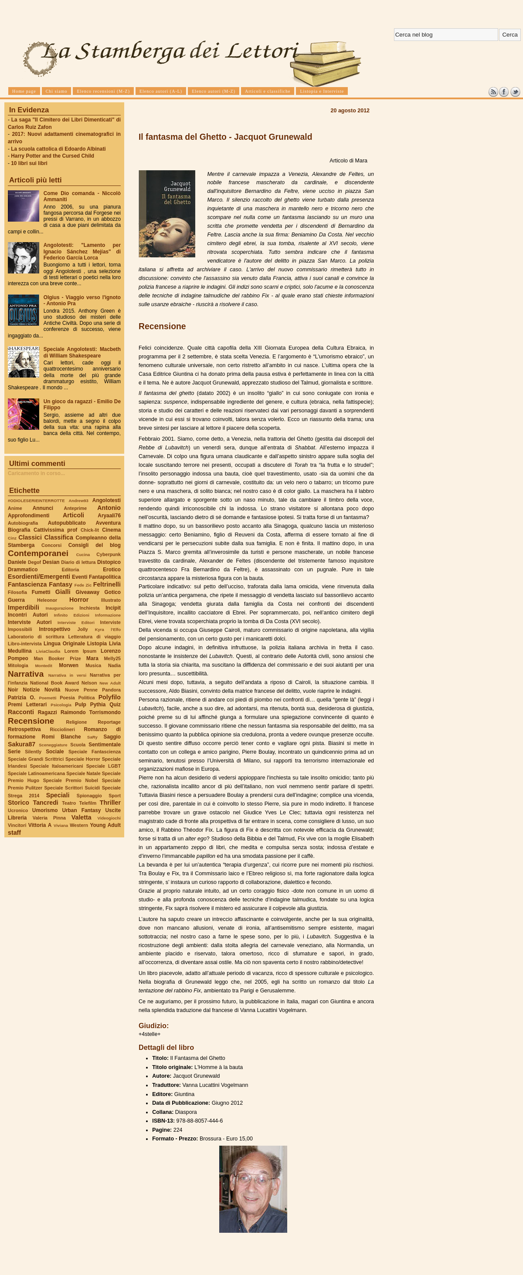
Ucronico (18, 810)
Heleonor (47, 600)
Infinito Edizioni (71, 615)
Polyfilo (109, 697)
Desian (51, 562)
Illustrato (111, 600)
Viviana (61, 825)
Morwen (68, 665)
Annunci (43, 508)
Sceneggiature (53, 744)
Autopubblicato (67, 523)
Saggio (112, 737)
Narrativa (26, 673)
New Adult (110, 683)
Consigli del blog (94, 545)
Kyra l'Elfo (108, 629)
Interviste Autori (30, 622)
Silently (33, 751)
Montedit (43, 665)
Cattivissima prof (55, 530)
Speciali (58, 795)
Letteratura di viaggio (94, 636)
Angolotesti (106, 500)
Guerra (16, 600)
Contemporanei (38, 553)
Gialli (63, 591)
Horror (78, 599)
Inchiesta (89, 608)
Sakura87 (21, 744)
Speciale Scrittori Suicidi (72, 787)
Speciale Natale (83, 773)
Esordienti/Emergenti (39, 576)
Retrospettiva (24, 729)
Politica (86, 697)
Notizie (31, 690)
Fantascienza (27, 584)
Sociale (55, 752)
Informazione (108, 615)
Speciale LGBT (103, 766)
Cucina (83, 554)
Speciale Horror (82, 759)
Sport (115, 795)
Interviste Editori (76, 622)
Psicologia (61, 704)
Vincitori (17, 825)
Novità (52, 690)
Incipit (113, 608)
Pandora (111, 689)
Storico (18, 802)
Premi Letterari (27, 705)
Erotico (112, 570)
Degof (34, 562)
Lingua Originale (64, 644)
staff (14, 832)
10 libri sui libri (29, 163)
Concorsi (51, 545)
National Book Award (54, 682)
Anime (15, 508)
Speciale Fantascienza (94, 751)
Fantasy (60, 584)
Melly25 (112, 658)
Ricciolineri (62, 729)
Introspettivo (55, 629)
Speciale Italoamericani (56, 766)
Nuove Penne (81, 689)
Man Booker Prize (57, 658)
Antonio (109, 507)
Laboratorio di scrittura (36, 636)
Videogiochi (109, 818)
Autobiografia (23, 523)
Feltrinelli (107, 584)
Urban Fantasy (81, 810)
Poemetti (47, 697)
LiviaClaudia (48, 651)
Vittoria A (39, 825)
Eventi (80, 577)
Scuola (77, 744)
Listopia (97, 644)
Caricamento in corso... (36, 473)
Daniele (17, 562)
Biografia (19, 530)
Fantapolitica (105, 577)
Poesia (67, 697)
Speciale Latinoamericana (36, 773)
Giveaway (88, 592)
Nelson (89, 682)
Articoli (73, 515)
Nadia (114, 665)
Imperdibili (23, 607)
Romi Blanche (61, 737)
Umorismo (45, 810)
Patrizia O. (21, 698)
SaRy (92, 737)
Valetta (81, 817)
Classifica (58, 537)
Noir (13, 690)
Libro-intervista (25, 643)
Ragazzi (47, 712)
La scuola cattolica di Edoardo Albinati (58, 149)
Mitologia (18, 665)
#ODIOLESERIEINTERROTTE (36, 500)
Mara (92, 658)
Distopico (109, 562)
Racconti (21, 711)
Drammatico (22, 570)
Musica (93, 665)
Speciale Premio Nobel (70, 780)
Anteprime (75, 508)
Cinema (111, 530)
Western (79, 825)
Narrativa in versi (67, 675)
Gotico (112, 592)
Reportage (109, 722)
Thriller (110, 802)
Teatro (69, 803)
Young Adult (105, 825)
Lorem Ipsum (81, 651)
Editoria (70, 569)
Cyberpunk (108, 554)
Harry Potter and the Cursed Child (52, 156)
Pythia (98, 705)
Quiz (115, 705)
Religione (76, 722)
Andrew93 (78, 500)
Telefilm (87, 803)
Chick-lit (90, 530)
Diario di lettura (78, 562)
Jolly (82, 629)
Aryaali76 (109, 516)
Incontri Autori (28, 615)
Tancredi (45, 802)
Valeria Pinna (49, 817)
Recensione (31, 720)
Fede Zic (83, 585)
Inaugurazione (60, 608)
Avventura (108, 523)
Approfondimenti (28, 516)
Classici (30, 537)
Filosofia (17, 592)
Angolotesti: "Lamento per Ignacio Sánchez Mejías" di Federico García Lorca (82, 251)
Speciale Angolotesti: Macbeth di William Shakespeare (82, 352)
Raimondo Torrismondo (91, 712)
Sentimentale (104, 745)
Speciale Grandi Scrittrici (36, 759)
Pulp (80, 705)
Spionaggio (89, 795)
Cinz (12, 538)
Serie (14, 752)
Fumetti (41, 592)
